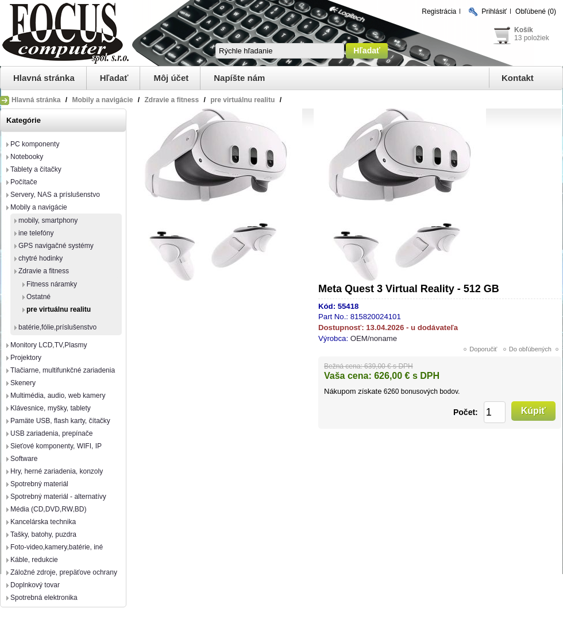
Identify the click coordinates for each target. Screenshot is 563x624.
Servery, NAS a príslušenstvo (55, 195)
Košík (523, 30)
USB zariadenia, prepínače (51, 433)
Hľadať (114, 78)
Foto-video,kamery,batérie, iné (56, 547)
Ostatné (38, 297)
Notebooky (26, 157)
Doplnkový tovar (35, 585)
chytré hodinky (40, 258)
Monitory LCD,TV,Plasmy (48, 345)
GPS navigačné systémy (56, 246)
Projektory (25, 358)
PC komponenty (34, 144)
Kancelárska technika (43, 522)
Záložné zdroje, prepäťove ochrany (63, 572)
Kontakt (518, 78)
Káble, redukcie (34, 560)
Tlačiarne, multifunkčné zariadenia (62, 370)
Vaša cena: (348, 376)
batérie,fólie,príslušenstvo (57, 327)
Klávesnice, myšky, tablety (50, 408)
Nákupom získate (352, 391)
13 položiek (531, 38)
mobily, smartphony (48, 220)
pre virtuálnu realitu (58, 309)
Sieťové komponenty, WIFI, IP (56, 446)
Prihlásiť (494, 11)
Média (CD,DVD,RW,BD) (48, 509)
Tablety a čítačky (35, 169)
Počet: (465, 412)
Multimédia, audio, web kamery (57, 396)
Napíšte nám (239, 78)
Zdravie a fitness (43, 271)
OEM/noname (373, 338)
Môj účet (170, 78)
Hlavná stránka (44, 78)
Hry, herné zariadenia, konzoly (56, 471)
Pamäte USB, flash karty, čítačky (60, 421)
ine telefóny (35, 233)
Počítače (23, 182)
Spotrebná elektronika (44, 598)
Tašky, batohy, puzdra (43, 534)
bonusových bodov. (430, 391)
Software (23, 459)
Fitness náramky (51, 284)
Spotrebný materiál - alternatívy (58, 497)
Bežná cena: (343, 366)
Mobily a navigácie (38, 207)
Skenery (23, 383)
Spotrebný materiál (39, 484)
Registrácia (439, 11)
